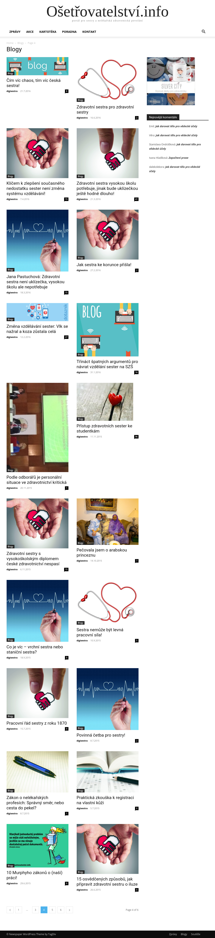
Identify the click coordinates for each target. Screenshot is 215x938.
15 (66, 199)
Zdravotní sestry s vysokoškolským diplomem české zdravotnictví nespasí (33, 558)
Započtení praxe (178, 158)
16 (136, 372)
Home (10, 43)
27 (66, 337)
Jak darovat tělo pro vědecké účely (176, 126)
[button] (204, 32)
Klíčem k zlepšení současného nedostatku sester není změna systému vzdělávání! (36, 188)
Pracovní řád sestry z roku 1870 (37, 723)
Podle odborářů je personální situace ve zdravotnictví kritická (37, 480)
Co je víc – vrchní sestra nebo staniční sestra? (35, 649)
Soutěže (195, 934)
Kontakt (89, 32)
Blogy (21, 43)
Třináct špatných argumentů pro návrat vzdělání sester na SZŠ (107, 364)
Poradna (69, 32)
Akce (30, 32)
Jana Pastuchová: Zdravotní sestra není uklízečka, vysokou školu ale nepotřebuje (36, 281)
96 (136, 436)
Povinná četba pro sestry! (101, 735)
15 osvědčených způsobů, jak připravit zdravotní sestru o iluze (107, 882)
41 (136, 199)
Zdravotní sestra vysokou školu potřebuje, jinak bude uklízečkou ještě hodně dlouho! (107, 188)
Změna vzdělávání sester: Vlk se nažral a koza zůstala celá (37, 329)
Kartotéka (47, 32)
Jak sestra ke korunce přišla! (104, 264)
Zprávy (15, 32)
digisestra (12, 91)
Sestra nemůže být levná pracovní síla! (100, 632)
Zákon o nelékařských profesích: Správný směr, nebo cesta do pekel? (35, 802)
